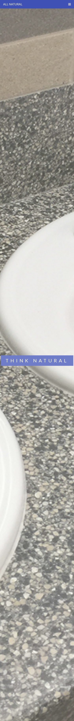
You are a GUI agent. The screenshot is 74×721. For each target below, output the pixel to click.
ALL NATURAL (12, 4)
